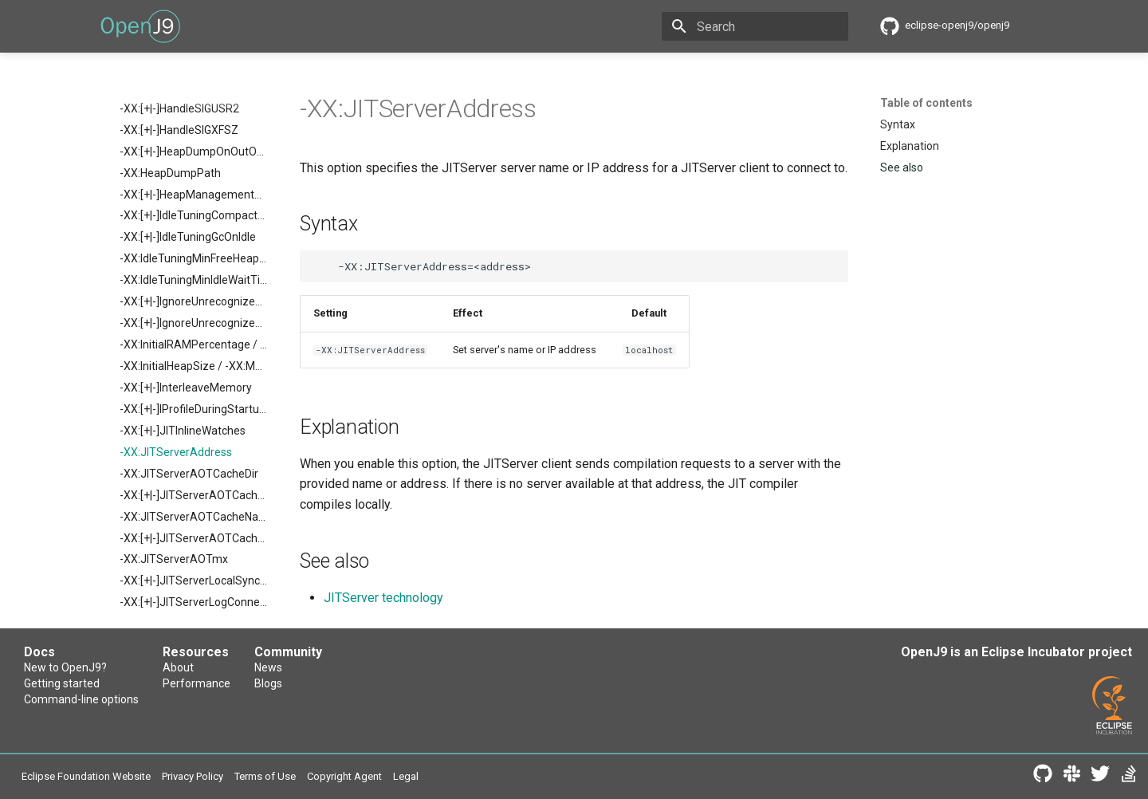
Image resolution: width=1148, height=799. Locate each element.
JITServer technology (383, 597)
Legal (406, 776)
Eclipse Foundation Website (86, 776)
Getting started (62, 683)
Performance (196, 683)
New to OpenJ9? (65, 667)
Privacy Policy (192, 776)
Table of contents (926, 102)
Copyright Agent (344, 776)
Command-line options (81, 699)
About (178, 667)
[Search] (755, 26)
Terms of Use (265, 776)
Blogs (268, 683)
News (268, 667)
